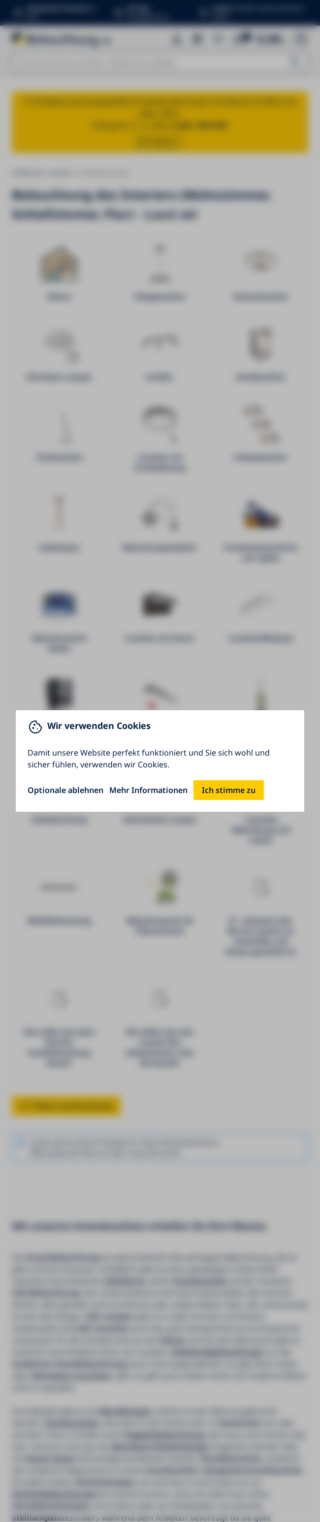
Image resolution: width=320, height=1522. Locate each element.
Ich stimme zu (229, 790)
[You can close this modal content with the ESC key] (160, 761)
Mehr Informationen (148, 790)
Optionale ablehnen (65, 790)
